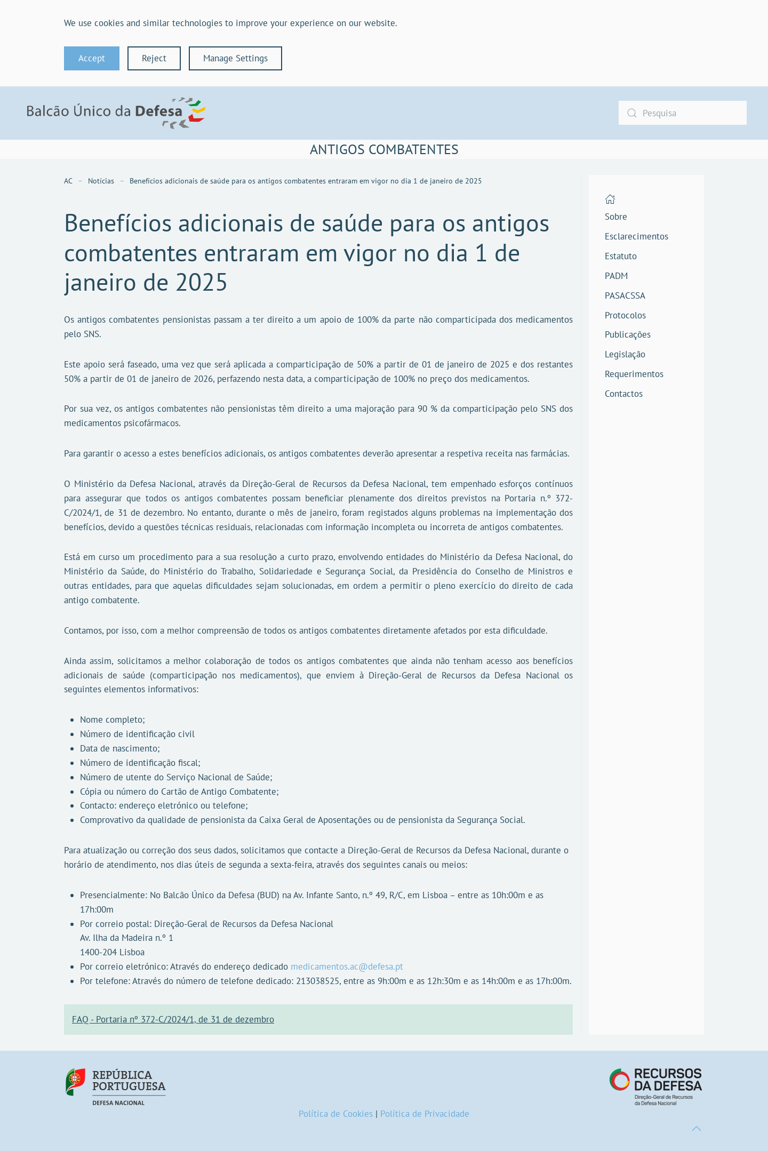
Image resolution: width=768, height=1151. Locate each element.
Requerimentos (634, 374)
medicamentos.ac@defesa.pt (347, 966)
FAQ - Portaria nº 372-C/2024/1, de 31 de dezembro (173, 1019)
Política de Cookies (336, 1114)
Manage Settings (235, 58)
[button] (696, 1128)
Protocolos (625, 315)
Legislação (625, 354)
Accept (91, 58)
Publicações (628, 334)
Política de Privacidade (424, 1114)
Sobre (616, 216)
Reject (154, 58)
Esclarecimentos (636, 236)
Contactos (624, 393)
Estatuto (621, 256)
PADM (616, 276)
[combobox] (683, 113)
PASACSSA (625, 295)
